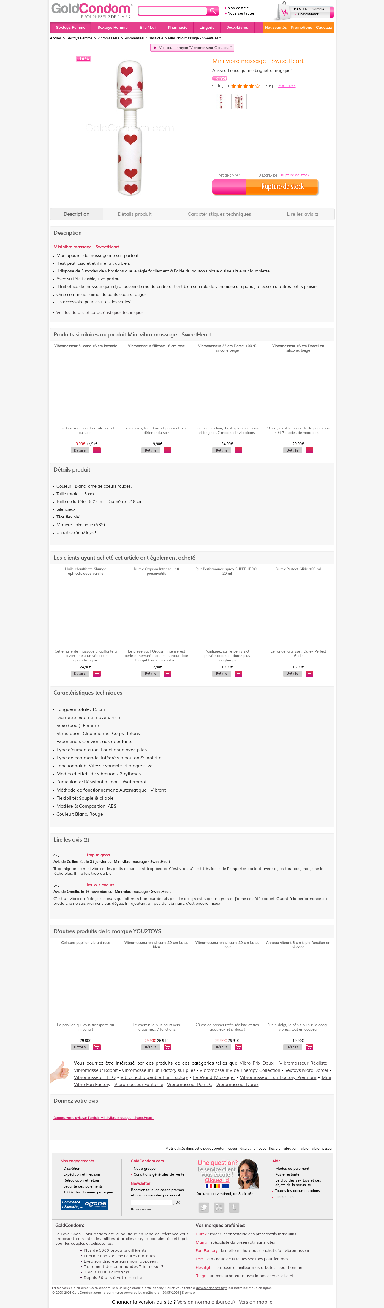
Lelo (199, 1259)
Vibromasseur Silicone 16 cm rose (156, 346)
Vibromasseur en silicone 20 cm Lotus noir (227, 945)
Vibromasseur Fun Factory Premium (278, 1077)
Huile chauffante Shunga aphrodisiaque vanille (85, 571)
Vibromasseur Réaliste (303, 1063)
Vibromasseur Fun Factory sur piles (158, 1070)
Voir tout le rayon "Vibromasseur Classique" (195, 48)
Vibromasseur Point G (189, 1085)
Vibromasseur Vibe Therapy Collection (240, 1070)
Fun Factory (207, 1250)
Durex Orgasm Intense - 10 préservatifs (156, 571)
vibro (67, 247)
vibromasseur (227, 286)
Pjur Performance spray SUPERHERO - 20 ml (227, 571)
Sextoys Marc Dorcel (306, 1070)
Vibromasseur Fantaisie (138, 1085)
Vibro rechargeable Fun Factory (154, 1077)
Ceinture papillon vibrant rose (85, 943)
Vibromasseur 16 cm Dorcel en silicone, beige (298, 348)
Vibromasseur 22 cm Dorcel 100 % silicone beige (227, 348)
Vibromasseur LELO (95, 1077)
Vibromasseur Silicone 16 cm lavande (85, 346)
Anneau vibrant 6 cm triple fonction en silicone (298, 945)
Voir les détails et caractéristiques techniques (99, 312)
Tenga (201, 1276)
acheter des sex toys (211, 1288)
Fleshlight (204, 1267)
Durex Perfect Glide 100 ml (298, 569)
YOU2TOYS (287, 86)
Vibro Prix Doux (257, 1063)
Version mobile (255, 1302)
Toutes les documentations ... (299, 1191)
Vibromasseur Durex (237, 1085)
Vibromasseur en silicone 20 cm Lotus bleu (156, 945)
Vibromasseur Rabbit (96, 1070)
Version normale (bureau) (206, 1302)
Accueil (56, 38)
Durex (201, 1234)
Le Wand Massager (214, 1077)
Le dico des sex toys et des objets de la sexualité (298, 1182)
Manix (201, 1242)
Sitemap (188, 1292)
